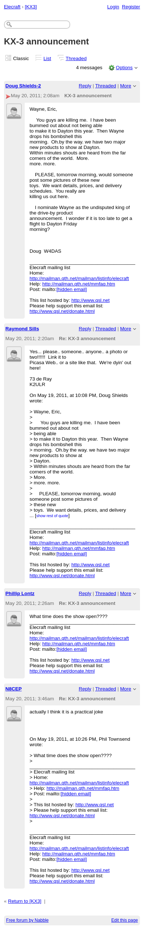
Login (113, 6)
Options (124, 67)
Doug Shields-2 (23, 85)
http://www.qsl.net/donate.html (62, 311)
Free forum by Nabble (27, 920)
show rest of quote (52, 515)
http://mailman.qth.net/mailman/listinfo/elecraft (79, 278)
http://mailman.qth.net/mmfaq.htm (78, 284)
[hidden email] (71, 289)
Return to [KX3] (24, 901)
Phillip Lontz (20, 593)
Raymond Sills (22, 328)
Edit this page (124, 920)
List (47, 58)
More (125, 85)
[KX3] (31, 6)
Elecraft (12, 6)
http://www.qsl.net (90, 300)
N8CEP (13, 689)
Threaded (76, 58)
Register (131, 6)
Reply (85, 85)
